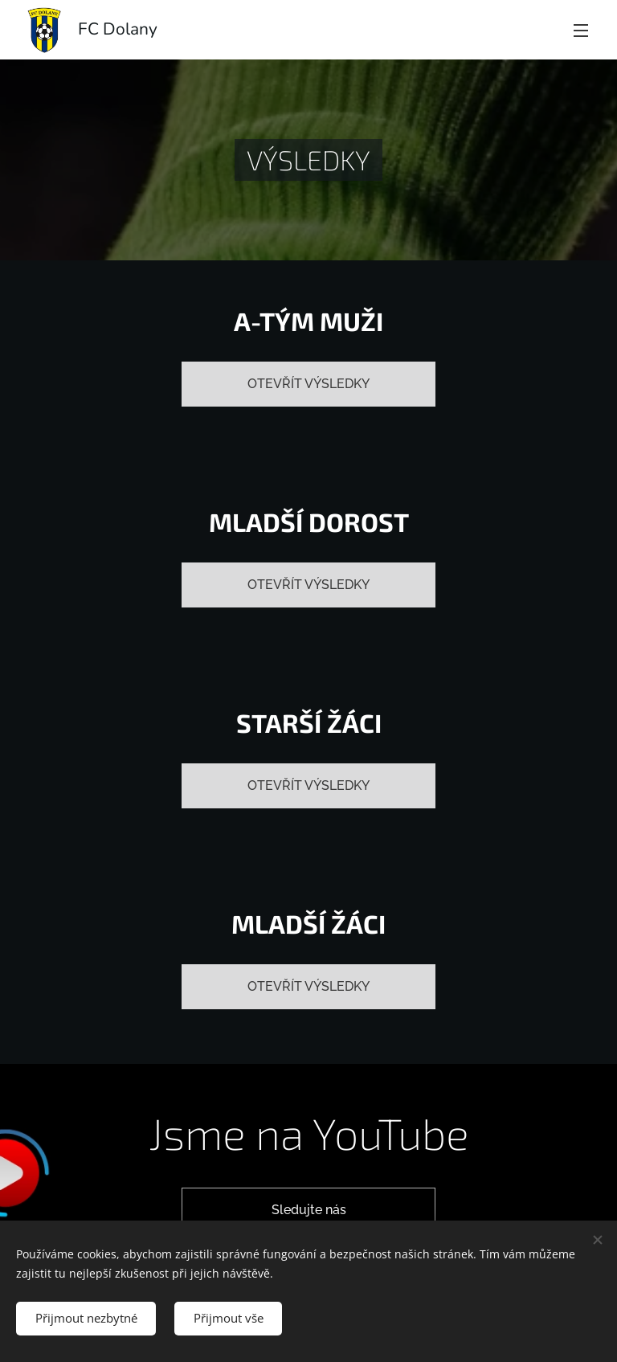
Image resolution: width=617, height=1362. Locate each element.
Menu (581, 30)
